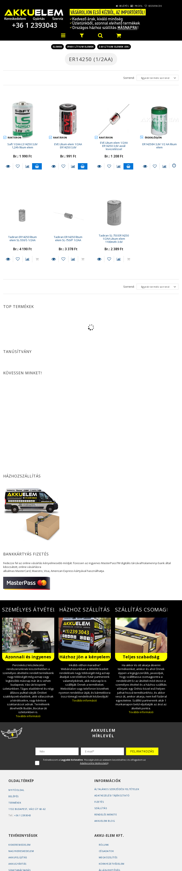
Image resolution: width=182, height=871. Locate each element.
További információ (28, 716)
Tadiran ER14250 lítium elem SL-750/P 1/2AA (68, 238)
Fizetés (99, 801)
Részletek (8, 166)
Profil (132, 5)
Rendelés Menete (105, 814)
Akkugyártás (17, 863)
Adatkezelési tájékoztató (112, 795)
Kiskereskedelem (19, 844)
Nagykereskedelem (21, 851)
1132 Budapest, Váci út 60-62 (27, 809)
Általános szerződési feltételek (116, 789)
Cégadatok (106, 851)
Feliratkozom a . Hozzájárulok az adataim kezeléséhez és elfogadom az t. (94, 761)
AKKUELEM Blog (104, 820)
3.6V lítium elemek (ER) (114, 46)
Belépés (113, 5)
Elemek (57, 46)
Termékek (14, 802)
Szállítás (100, 808)
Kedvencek (153, 5)
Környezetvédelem (111, 863)
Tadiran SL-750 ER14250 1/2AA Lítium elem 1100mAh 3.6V (114, 238)
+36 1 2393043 (33, 25)
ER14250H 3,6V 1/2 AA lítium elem (159, 145)
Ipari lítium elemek (80, 46)
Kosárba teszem (37, 166)
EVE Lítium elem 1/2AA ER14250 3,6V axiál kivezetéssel (114, 146)
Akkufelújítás (17, 857)
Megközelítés (108, 857)
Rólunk (104, 844)
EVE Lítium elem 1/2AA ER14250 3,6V (68, 145)
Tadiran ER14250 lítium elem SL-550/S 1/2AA (22, 238)
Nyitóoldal (16, 790)
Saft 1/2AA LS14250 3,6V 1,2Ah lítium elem (22, 145)
